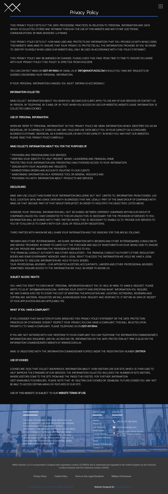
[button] (161, 6)
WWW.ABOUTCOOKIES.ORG (31, 380)
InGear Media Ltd (123, 487)
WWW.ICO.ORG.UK (71, 342)
